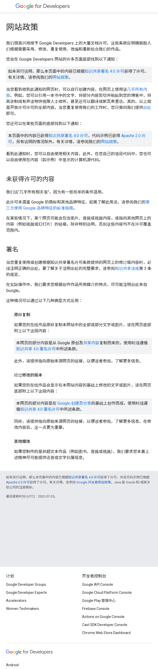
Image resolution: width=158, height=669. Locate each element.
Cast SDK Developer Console (104, 625)
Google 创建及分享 (74, 403)
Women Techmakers (22, 609)
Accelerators (16, 601)
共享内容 (91, 343)
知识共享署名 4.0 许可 (104, 71)
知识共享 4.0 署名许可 (36, 349)
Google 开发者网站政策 (93, 482)
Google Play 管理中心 (99, 601)
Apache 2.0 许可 (18, 482)
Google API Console (97, 584)
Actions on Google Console (103, 617)
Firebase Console (95, 609)
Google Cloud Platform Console (107, 593)
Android (12, 665)
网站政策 (60, 77)
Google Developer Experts (26, 593)
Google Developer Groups (26, 584)
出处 (147, 107)
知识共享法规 (127, 268)
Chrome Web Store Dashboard (106, 633)
